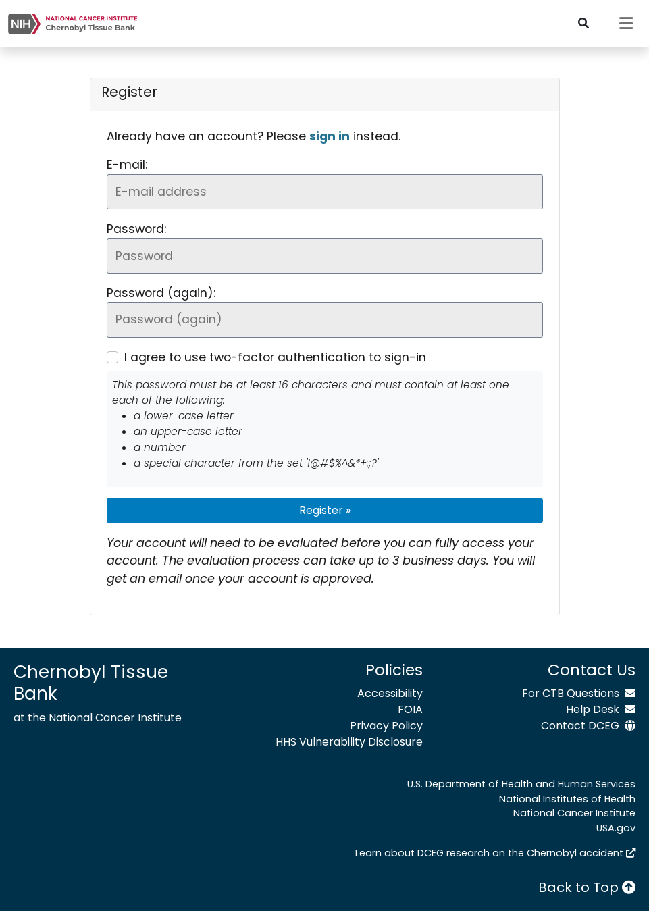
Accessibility (390, 693)
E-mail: (127, 165)
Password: (136, 229)
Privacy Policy (386, 725)
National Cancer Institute (574, 813)
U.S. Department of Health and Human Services (521, 784)
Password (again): (161, 293)
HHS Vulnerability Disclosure (349, 742)
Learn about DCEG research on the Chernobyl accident (495, 853)
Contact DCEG (588, 725)
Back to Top (586, 887)
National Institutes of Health (567, 799)
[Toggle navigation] (626, 23)
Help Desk (600, 709)
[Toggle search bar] (583, 23)
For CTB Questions (578, 693)
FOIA (410, 709)
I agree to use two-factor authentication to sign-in (275, 357)
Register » (325, 510)
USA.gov (615, 828)
